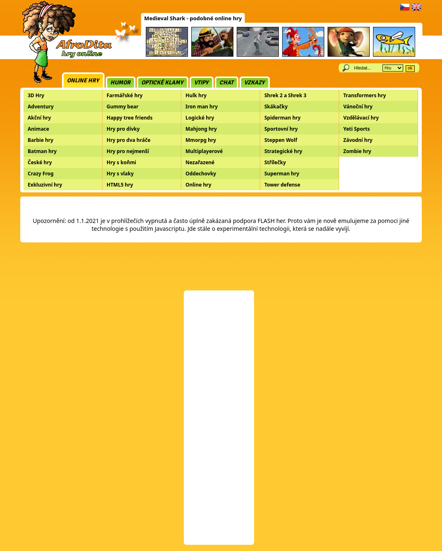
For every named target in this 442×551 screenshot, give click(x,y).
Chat (226, 82)
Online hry (83, 80)
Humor (120, 82)
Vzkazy (254, 82)
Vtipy (201, 82)
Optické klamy (162, 82)
